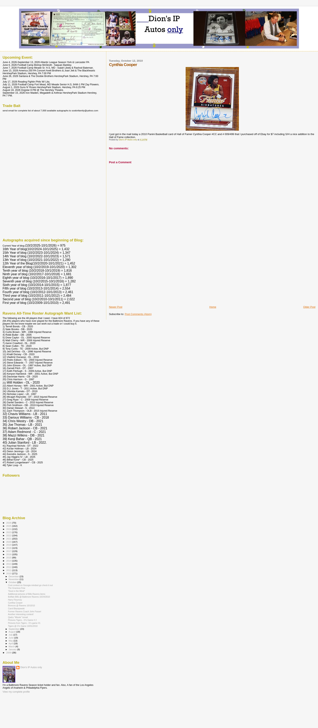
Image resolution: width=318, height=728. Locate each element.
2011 (9, 570)
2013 (9, 564)
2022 (9, 535)
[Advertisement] (139, 277)
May (11, 641)
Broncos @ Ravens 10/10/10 (21, 605)
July (11, 635)
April (11, 643)
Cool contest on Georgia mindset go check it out (30, 585)
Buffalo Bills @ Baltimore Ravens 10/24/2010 (29, 597)
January (13, 649)
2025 (9, 526)
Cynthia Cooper (15, 603)
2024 (9, 529)
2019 (9, 544)
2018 (9, 548)
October (13, 582)
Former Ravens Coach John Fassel (24, 611)
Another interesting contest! (21, 614)
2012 (9, 567)
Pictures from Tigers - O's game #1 (24, 623)
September (14, 629)
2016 (9, 554)
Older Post (309, 306)
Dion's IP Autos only (31, 667)
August (12, 632)
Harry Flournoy (15, 600)
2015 (9, 557)
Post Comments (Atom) (138, 314)
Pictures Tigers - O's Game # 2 (22, 620)
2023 (9, 532)
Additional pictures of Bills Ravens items (26, 594)
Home (212, 306)
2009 (9, 652)
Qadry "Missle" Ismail (18, 617)
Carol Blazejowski (16, 608)
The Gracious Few (16, 588)
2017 (9, 551)
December (14, 576)
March (12, 646)
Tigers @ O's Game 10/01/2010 (23, 626)
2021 (9, 538)
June (11, 638)
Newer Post (115, 306)
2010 (9, 573)
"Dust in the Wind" (16, 591)
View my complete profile (16, 691)
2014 (9, 560)
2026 (9, 522)
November (14, 579)
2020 (9, 541)
